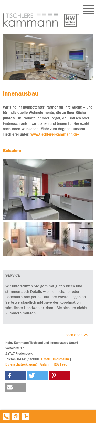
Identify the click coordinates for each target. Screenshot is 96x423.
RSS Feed (60, 364)
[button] (15, 375)
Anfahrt (45, 364)
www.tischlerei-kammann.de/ (54, 134)
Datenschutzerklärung (21, 364)
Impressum (61, 359)
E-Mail (45, 359)
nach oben (76, 335)
